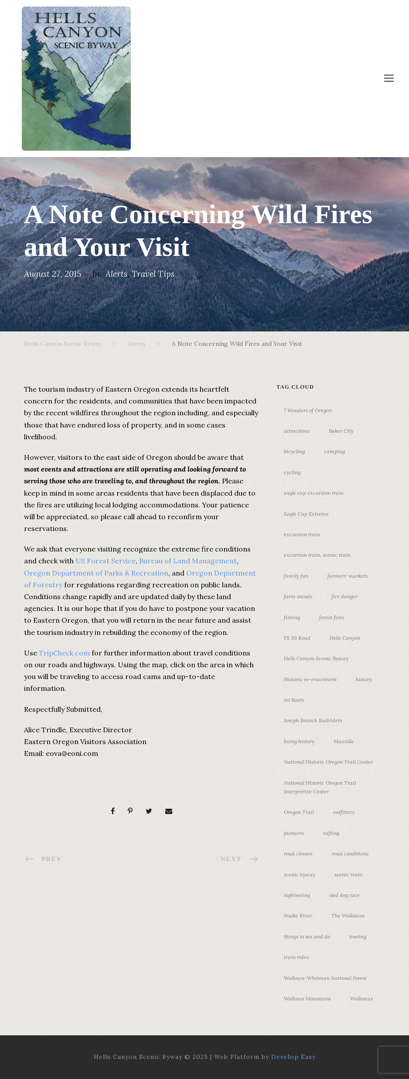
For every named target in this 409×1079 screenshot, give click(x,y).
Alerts (116, 274)
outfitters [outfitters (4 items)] (343, 812)
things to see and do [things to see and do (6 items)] (307, 936)
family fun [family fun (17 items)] (296, 575)
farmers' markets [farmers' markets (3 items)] (347, 575)
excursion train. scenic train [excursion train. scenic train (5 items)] (317, 555)
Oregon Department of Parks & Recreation (96, 573)
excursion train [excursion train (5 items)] (302, 534)
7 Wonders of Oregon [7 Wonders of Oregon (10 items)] (308, 410)
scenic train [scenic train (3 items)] (348, 874)
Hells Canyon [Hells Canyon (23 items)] (345, 637)
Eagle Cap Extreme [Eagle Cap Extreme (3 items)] (306, 513)
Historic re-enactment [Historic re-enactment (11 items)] (310, 679)
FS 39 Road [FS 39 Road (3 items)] (297, 637)
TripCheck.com (64, 652)
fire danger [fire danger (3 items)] (344, 596)
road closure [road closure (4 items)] (298, 853)
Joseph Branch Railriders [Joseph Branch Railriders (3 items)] (313, 720)
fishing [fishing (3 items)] (292, 617)
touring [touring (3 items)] (357, 936)
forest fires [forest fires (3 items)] (331, 617)
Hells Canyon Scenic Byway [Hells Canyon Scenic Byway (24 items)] (316, 658)
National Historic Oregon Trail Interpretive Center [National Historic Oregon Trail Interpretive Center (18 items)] (320, 787)
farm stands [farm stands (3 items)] (298, 596)
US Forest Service (105, 560)
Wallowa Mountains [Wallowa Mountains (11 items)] (307, 998)
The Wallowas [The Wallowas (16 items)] (348, 915)
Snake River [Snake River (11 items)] (298, 915)
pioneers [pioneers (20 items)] (294, 833)
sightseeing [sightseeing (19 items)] (297, 895)
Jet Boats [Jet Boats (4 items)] (294, 699)
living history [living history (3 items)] (299, 741)
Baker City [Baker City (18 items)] (341, 430)
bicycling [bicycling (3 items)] (294, 451)
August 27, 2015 (52, 274)
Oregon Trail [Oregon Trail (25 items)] (299, 812)
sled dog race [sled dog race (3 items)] (344, 895)
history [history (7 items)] (364, 679)
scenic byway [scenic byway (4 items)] (299, 874)
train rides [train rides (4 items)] (296, 957)
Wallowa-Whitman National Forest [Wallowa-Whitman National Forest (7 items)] (325, 978)
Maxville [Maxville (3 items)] (344, 741)
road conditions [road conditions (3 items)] (350, 853)
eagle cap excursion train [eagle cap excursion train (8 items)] (314, 493)
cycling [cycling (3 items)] (292, 472)
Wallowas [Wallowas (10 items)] (361, 998)
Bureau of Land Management (188, 560)
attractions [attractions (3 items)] (297, 430)
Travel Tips (153, 274)
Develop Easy (293, 1057)
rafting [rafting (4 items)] (331, 833)
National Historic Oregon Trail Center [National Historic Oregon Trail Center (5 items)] (328, 761)
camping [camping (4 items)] (334, 451)
